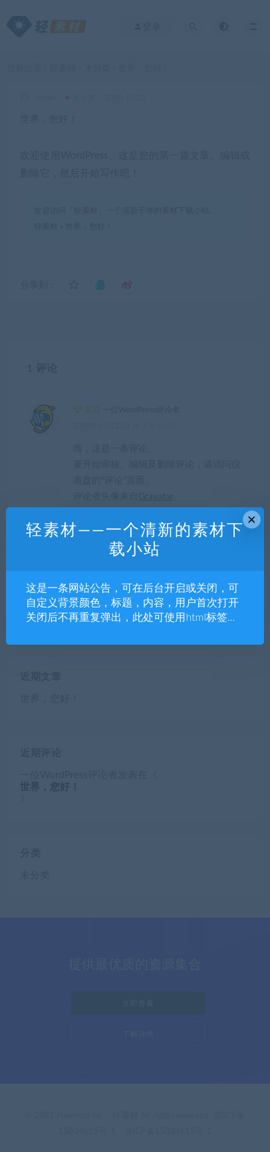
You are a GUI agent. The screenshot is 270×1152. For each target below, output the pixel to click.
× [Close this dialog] (251, 519)
